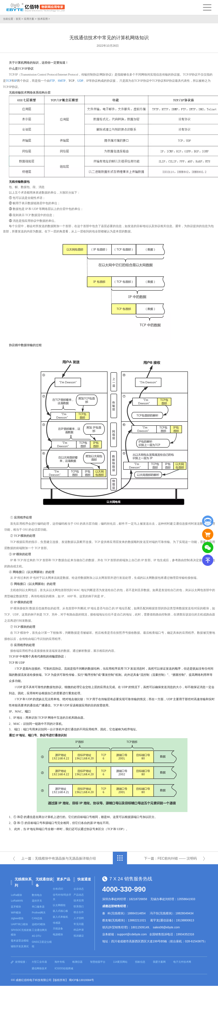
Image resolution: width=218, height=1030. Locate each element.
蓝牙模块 (16, 906)
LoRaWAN (17, 900)
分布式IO (58, 888)
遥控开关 (37, 900)
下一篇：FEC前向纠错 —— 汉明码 (170, 858)
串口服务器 (38, 906)
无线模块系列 (23, 882)
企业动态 (79, 888)
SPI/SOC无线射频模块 (21, 932)
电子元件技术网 (182, 961)
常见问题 (79, 924)
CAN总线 (37, 918)
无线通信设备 (44, 882)
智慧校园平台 (97, 961)
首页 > (19, 18)
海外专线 (59, 961)
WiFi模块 (16, 912)
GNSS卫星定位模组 (42, 944)
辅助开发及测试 (20, 946)
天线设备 (58, 928)
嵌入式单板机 (60, 916)
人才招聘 (79, 918)
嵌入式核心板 (60, 910)
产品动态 (79, 894)
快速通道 (84, 879)
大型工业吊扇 (39, 961)
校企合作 (79, 912)
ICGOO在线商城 (63, 968)
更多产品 (63, 879)
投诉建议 (79, 935)
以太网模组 (59, 905)
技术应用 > (44, 18)
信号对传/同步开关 (62, 897)
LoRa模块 (16, 895)
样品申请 (79, 929)
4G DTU (36, 935)
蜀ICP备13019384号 (81, 980)
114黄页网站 (120, 961)
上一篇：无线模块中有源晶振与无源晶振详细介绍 (58, 858)
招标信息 (140, 961)
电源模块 (58, 934)
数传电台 (37, 895)
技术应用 (79, 900)
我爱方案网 (159, 961)
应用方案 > (30, 18)
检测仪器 (77, 961)
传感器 (56, 922)
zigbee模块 (17, 918)
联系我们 (79, 906)
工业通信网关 (39, 930)
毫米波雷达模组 (20, 940)
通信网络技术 (39, 968)
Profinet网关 (39, 912)
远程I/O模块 (38, 924)
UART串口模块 (19, 924)
